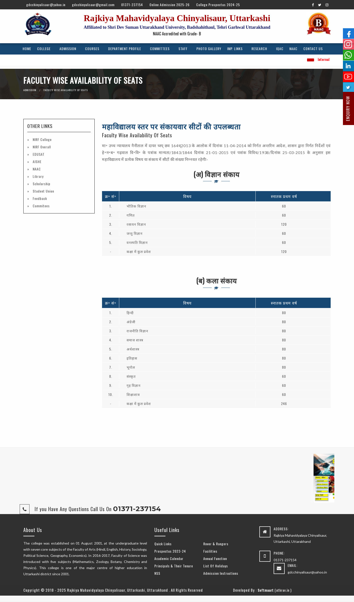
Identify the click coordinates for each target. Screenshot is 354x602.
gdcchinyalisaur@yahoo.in (45, 4)
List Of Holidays (215, 565)
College (44, 48)
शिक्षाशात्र (133, 394)
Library (38, 176)
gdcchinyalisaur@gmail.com (93, 4)
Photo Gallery (208, 48)
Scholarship (41, 183)
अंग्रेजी (131, 321)
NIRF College (42, 139)
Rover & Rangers (215, 543)
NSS (157, 573)
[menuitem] (27, 49)
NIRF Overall (41, 146)
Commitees (41, 205)
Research (259, 48)
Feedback (39, 198)
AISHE (37, 161)
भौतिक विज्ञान (136, 206)
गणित (131, 215)
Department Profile (124, 48)
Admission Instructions (220, 573)
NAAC (293, 48)
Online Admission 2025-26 (169, 4)
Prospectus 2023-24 (170, 551)
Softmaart (266, 590)
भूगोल (131, 367)
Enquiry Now (348, 108)
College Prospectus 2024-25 (218, 4)
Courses (92, 48)
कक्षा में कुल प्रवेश (139, 251)
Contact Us (313, 48)
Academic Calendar (168, 558)
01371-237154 (132, 4)
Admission (67, 48)
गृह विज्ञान (134, 385)
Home (27, 48)
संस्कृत (131, 376)
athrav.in (282, 590)
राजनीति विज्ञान (137, 330)
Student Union (43, 191)
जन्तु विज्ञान (135, 233)
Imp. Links (235, 48)
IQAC (279, 48)
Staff (183, 48)
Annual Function (215, 558)
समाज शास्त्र (135, 339)
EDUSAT (38, 154)
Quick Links (163, 543)
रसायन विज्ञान (136, 224)
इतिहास (132, 358)
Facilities (210, 551)
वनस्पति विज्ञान (137, 242)
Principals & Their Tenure (173, 565)
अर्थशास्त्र (133, 348)
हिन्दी (130, 312)
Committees (160, 48)
